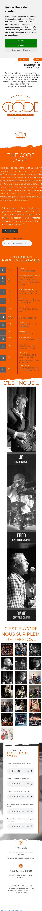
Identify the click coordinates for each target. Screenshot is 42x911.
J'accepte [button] (21, 41)
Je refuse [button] (21, 45)
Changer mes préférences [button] (21, 50)
